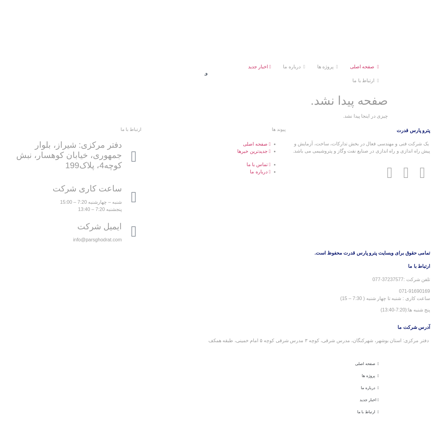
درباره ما (294, 66)
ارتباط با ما (365, 80)
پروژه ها (327, 66)
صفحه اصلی (364, 66)
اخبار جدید (259, 66)
